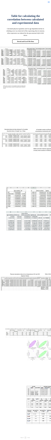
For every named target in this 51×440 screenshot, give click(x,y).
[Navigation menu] (49, 2)
